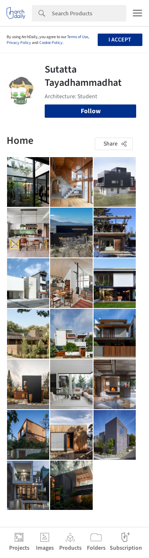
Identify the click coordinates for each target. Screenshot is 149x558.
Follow (91, 111)
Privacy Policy (19, 43)
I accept (119, 40)
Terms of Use (77, 37)
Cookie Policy (50, 43)
